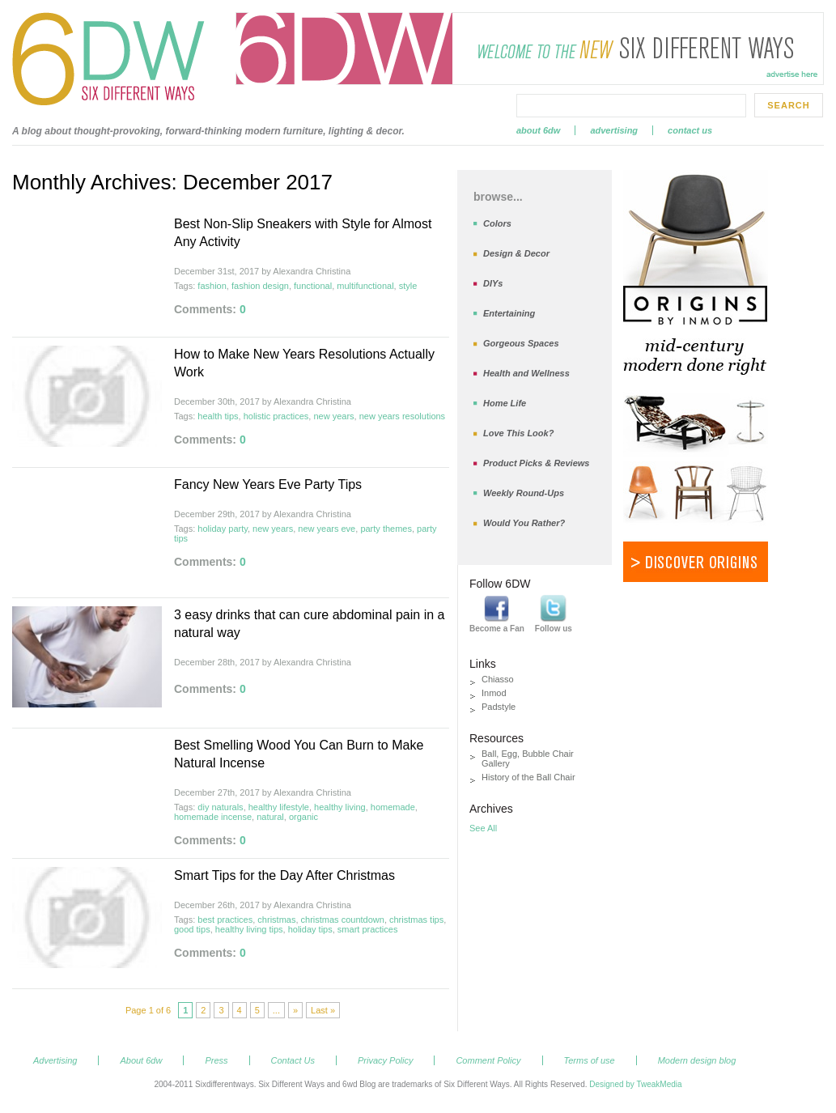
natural (270, 817)
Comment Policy (488, 1060)
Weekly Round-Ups (523, 493)
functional (313, 286)
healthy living (340, 807)
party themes (386, 528)
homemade (393, 807)
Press (216, 1060)
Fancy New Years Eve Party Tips (268, 484)
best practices (224, 919)
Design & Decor (516, 253)
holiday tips (310, 929)
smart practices (367, 929)
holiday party (222, 528)
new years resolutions (402, 416)
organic (303, 817)
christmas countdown (342, 919)
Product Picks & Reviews (536, 463)
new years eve (326, 528)
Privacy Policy (385, 1060)
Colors (497, 223)
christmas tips (416, 919)
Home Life (504, 403)
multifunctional (365, 286)
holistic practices (276, 416)
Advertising (614, 130)
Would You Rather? (524, 523)
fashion (211, 286)
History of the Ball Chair (528, 777)
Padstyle (499, 707)
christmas (276, 919)
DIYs (493, 283)
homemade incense (213, 817)
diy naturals (220, 807)
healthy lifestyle (278, 807)
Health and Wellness (526, 373)
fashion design (260, 286)
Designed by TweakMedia (635, 1084)
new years (333, 416)
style (408, 286)
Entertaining (509, 313)
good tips (192, 929)
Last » (323, 1010)
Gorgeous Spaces (521, 343)
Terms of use (589, 1060)
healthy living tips (249, 929)
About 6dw (538, 130)
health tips (217, 416)
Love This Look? (518, 433)
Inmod (494, 693)
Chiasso (498, 679)
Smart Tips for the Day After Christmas (284, 875)
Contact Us (690, 130)
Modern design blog (697, 1060)
